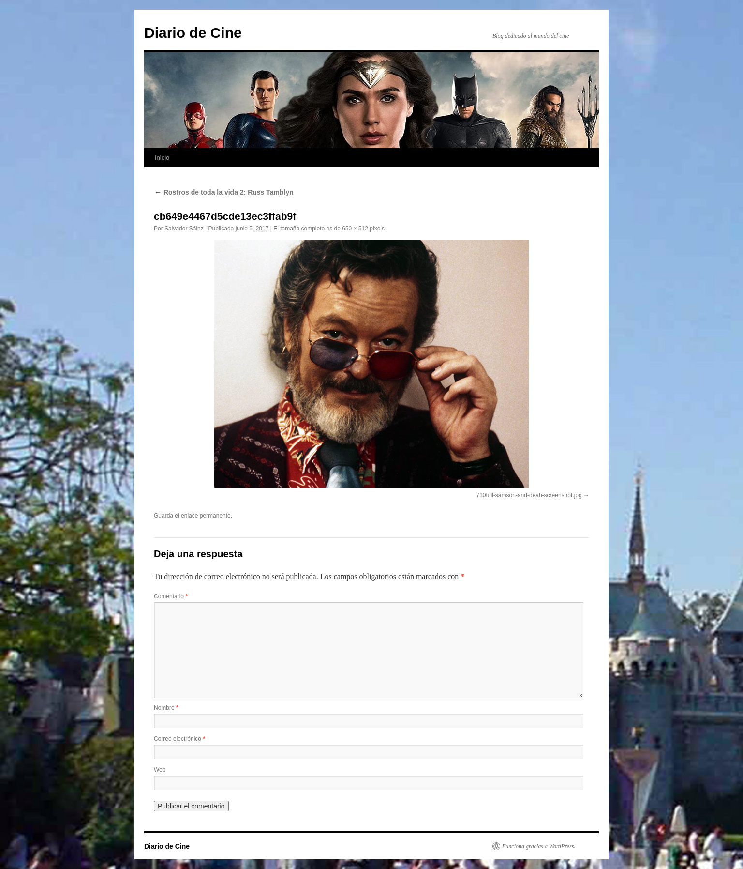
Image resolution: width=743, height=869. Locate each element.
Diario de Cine (193, 33)
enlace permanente (206, 515)
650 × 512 (355, 228)
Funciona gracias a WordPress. (538, 846)
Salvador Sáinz (184, 228)
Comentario (171, 596)
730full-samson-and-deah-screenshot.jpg (529, 495)
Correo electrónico (179, 738)
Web (159, 769)
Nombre (166, 707)
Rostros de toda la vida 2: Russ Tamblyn (224, 192)
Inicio (162, 157)
